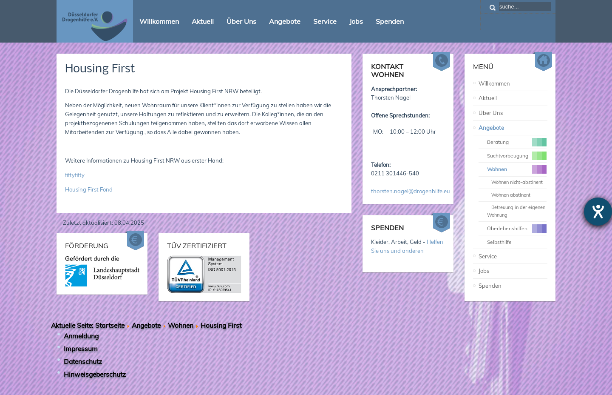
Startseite (110, 325)
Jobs (484, 270)
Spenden (490, 285)
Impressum (81, 348)
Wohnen (180, 325)
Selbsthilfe (499, 242)
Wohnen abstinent (510, 195)
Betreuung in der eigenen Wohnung (516, 211)
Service (488, 256)
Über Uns (491, 112)
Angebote (491, 127)
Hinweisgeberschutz (95, 374)
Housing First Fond (89, 189)
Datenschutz (83, 361)
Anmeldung (81, 336)
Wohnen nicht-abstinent (517, 182)
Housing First (100, 69)
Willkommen (494, 83)
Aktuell (488, 97)
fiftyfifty (75, 175)
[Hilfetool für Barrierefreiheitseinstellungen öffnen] (598, 212)
